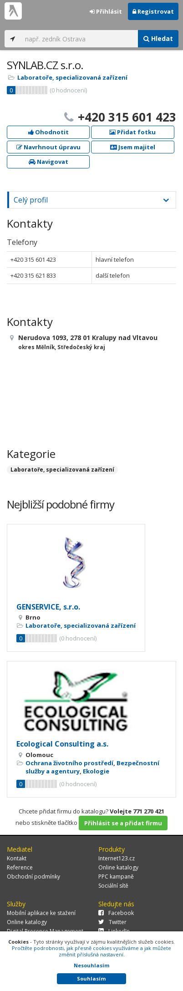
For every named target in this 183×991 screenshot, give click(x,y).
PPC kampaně (116, 876)
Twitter (112, 922)
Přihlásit (106, 11)
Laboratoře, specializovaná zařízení (72, 77)
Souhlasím (91, 978)
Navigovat (48, 162)
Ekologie (96, 771)
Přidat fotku (132, 132)
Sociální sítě (113, 885)
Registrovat (153, 11)
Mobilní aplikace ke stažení (41, 913)
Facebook (116, 913)
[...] (79, 38)
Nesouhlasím (91, 965)
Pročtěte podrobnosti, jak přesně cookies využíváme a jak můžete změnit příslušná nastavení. (91, 951)
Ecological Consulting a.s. (62, 744)
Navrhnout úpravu (48, 147)
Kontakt (16, 858)
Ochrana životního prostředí (69, 763)
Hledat (158, 38)
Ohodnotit (48, 132)
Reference (20, 867)
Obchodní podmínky (33, 876)
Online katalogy (118, 867)
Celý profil (31, 200)
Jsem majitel (132, 147)
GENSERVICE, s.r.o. (48, 607)
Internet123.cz (116, 858)
